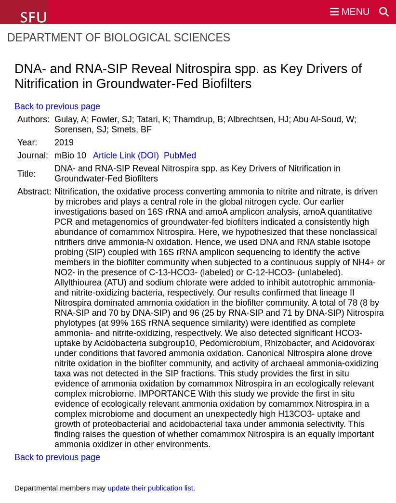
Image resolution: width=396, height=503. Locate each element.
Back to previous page (57, 106)
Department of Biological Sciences (118, 37)
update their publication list (150, 488)
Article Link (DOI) (126, 155)
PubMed (178, 155)
